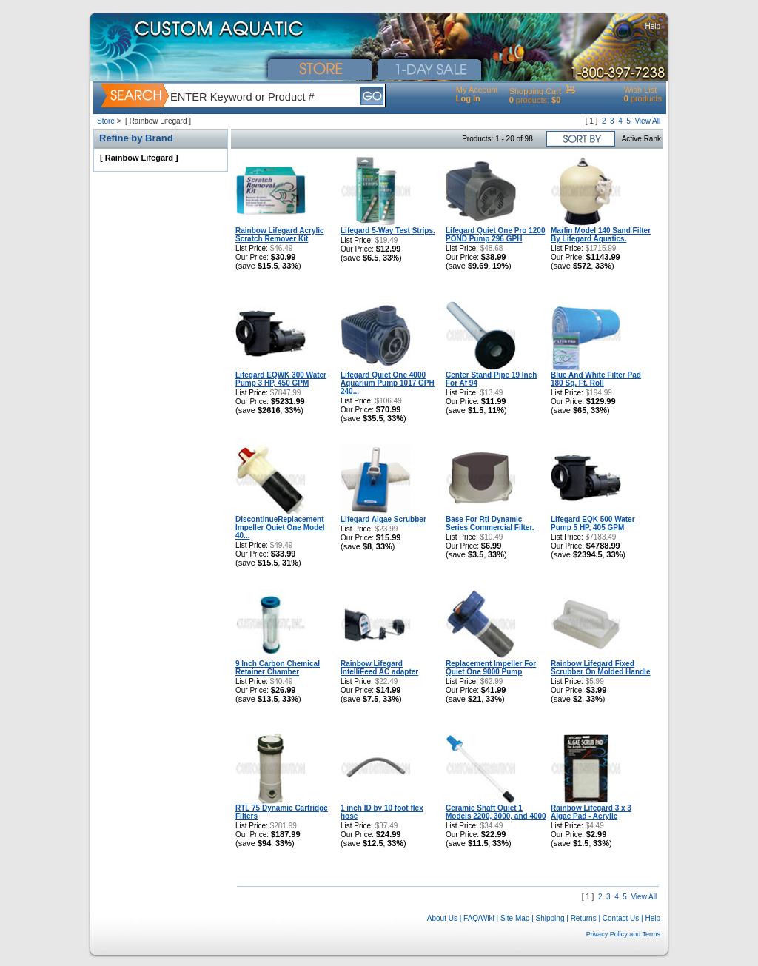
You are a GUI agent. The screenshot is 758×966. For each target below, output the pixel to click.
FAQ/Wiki (478, 918)
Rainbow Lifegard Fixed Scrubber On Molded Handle (600, 668)
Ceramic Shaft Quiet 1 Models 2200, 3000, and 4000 (496, 812)
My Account (477, 89)
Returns (584, 918)
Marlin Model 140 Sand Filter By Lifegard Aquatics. (601, 235)
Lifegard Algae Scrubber (383, 519)
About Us (442, 918)
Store (106, 121)
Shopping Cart (535, 91)
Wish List (640, 89)
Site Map (514, 918)
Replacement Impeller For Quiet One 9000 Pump (491, 668)
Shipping (550, 918)
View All (647, 121)
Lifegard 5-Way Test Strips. (388, 231)
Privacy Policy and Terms (623, 934)
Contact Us (621, 918)
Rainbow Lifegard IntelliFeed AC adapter (379, 668)
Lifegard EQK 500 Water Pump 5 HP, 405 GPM (593, 523)
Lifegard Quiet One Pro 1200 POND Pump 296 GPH (495, 235)
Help (652, 26)
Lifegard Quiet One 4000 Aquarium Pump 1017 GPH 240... (388, 383)
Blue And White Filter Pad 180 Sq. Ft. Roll (596, 379)
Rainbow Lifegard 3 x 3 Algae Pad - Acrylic (591, 812)
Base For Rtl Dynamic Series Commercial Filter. (490, 523)
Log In (468, 98)
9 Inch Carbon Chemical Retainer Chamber (277, 668)
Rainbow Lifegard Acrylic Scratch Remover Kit (279, 235)
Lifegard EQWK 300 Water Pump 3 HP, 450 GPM (280, 379)
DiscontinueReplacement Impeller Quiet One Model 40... (280, 527)
